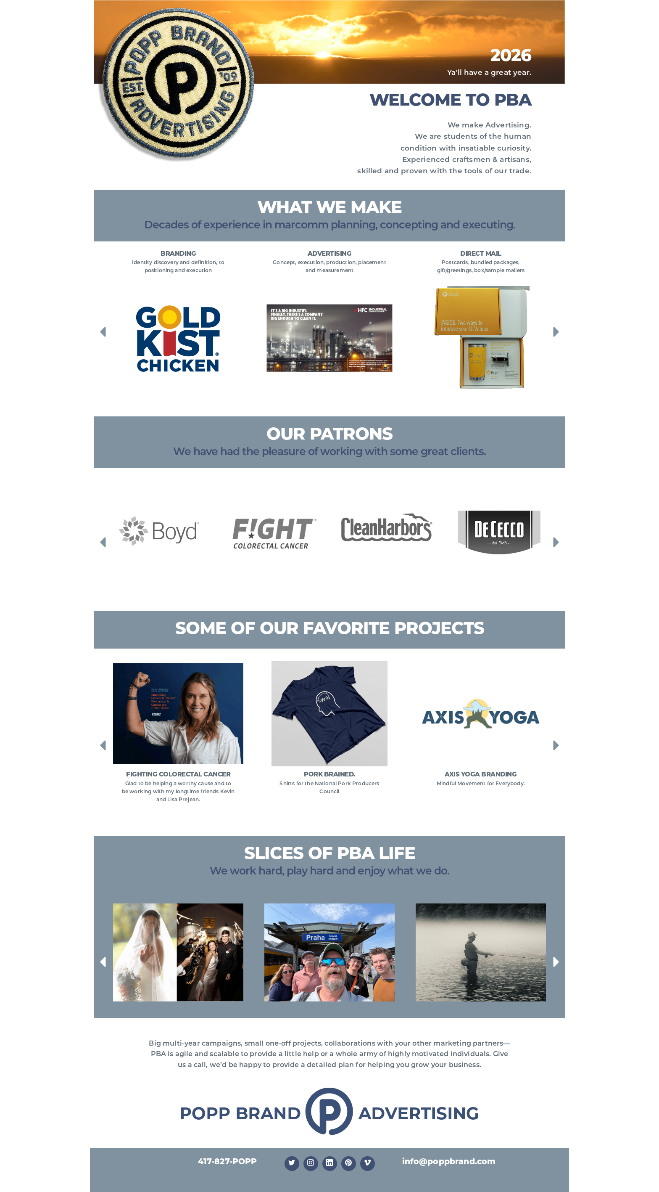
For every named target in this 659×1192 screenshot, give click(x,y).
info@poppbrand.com (449, 1162)
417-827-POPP (227, 1162)
